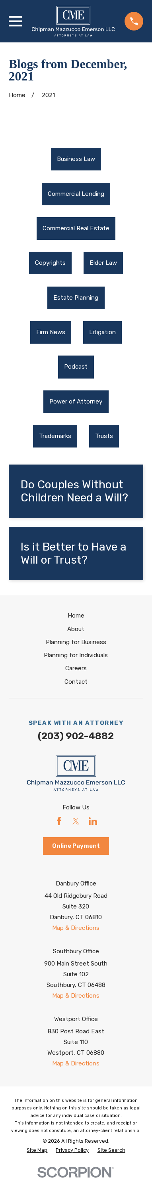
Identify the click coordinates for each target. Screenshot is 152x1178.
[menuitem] (76, 159)
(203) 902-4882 (76, 736)
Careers (76, 668)
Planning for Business (76, 642)
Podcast (76, 366)
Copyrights (50, 262)
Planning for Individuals (76, 655)
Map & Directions (75, 927)
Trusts (104, 436)
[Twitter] (76, 821)
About (75, 629)
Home (76, 615)
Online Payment (76, 845)
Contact (76, 681)
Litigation (102, 332)
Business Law (76, 159)
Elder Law (103, 262)
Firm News (50, 332)
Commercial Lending (76, 193)
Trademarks (55, 436)
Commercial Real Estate (76, 228)
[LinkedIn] (93, 821)
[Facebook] (59, 821)
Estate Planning (75, 297)
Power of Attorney (75, 401)
